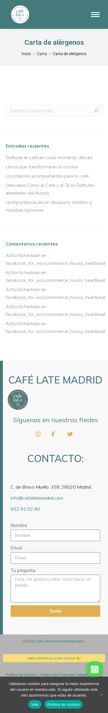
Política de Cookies (21, 675)
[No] (101, 695)
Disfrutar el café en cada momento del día (49, 157)
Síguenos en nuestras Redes (55, 420)
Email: (17, 548)
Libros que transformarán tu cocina (42, 167)
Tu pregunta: (23, 570)
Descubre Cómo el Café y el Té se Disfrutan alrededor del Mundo (50, 189)
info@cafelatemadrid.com (37, 498)
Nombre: (19, 525)
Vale (35, 704)
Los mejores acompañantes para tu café (47, 176)
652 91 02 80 (25, 509)
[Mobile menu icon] (95, 15)
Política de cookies (63, 704)
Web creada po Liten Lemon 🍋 (54, 658)
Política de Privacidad (57, 675)
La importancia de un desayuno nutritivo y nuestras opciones (49, 206)
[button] (94, 669)
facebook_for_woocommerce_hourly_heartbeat (55, 263)
